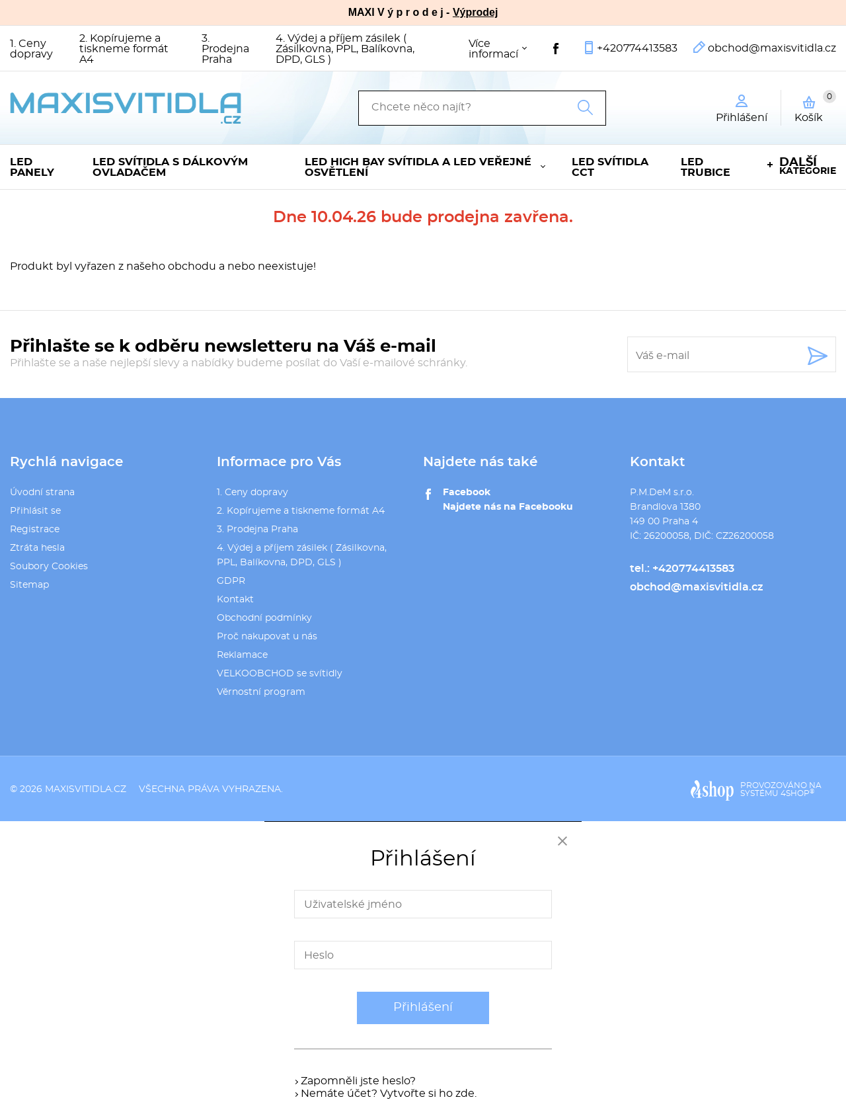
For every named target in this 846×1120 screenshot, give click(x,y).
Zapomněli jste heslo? (358, 1081)
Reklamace (242, 655)
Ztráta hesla (37, 548)
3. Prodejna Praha (225, 49)
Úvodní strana (42, 492)
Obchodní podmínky (264, 618)
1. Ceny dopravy (31, 49)
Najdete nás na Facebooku (508, 507)
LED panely (32, 167)
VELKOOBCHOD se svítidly (279, 673)
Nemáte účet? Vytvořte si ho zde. (389, 1093)
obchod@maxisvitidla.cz (772, 48)
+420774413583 (637, 48)
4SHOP (797, 793)
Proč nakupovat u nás (267, 636)
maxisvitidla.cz (85, 789)
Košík (815, 106)
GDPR (231, 581)
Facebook (466, 492)
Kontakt (235, 599)
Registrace (34, 529)
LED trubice (705, 167)
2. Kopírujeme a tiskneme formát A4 (124, 49)
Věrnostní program (261, 692)
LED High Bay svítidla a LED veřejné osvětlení (418, 167)
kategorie (807, 166)
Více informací (493, 49)
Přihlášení (423, 1008)
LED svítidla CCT (610, 167)
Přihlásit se (35, 511)
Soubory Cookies (49, 566)
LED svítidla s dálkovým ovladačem (170, 167)
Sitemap (29, 585)
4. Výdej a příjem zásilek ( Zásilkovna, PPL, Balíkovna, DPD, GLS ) (345, 49)
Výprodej (475, 12)
